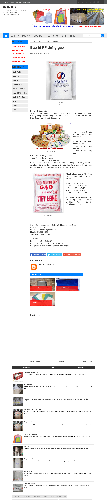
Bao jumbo (27, 482)
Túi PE (14, 109)
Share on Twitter (54, 254)
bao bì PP (85, 132)
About (12, 2)
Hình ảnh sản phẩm (19, 89)
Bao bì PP (16, 80)
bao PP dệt (60, 163)
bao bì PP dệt (57, 243)
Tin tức (15, 105)
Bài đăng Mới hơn (35, 347)
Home (6, 2)
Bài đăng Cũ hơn (87, 347)
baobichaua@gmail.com (46, 230)
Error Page (26, 2)
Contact (18, 2)
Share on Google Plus (71, 254)
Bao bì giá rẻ (17, 72)
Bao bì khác (38, 36)
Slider (14, 101)
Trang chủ (61, 347)
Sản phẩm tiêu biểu (19, 97)
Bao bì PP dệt (26, 36)
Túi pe (46, 482)
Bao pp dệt (37, 482)
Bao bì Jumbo (15, 36)
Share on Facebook (38, 254)
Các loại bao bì (17, 84)
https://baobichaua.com (47, 227)
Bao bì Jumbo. (17, 76)
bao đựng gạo (73, 165)
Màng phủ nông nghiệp (20, 93)
